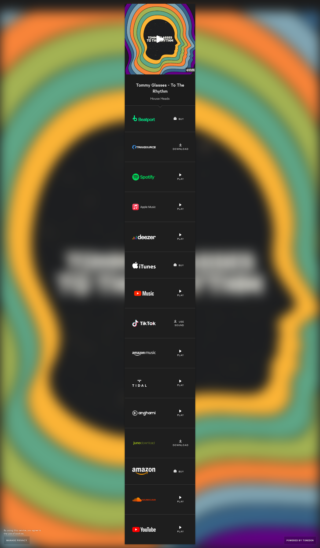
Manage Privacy (16, 540)
